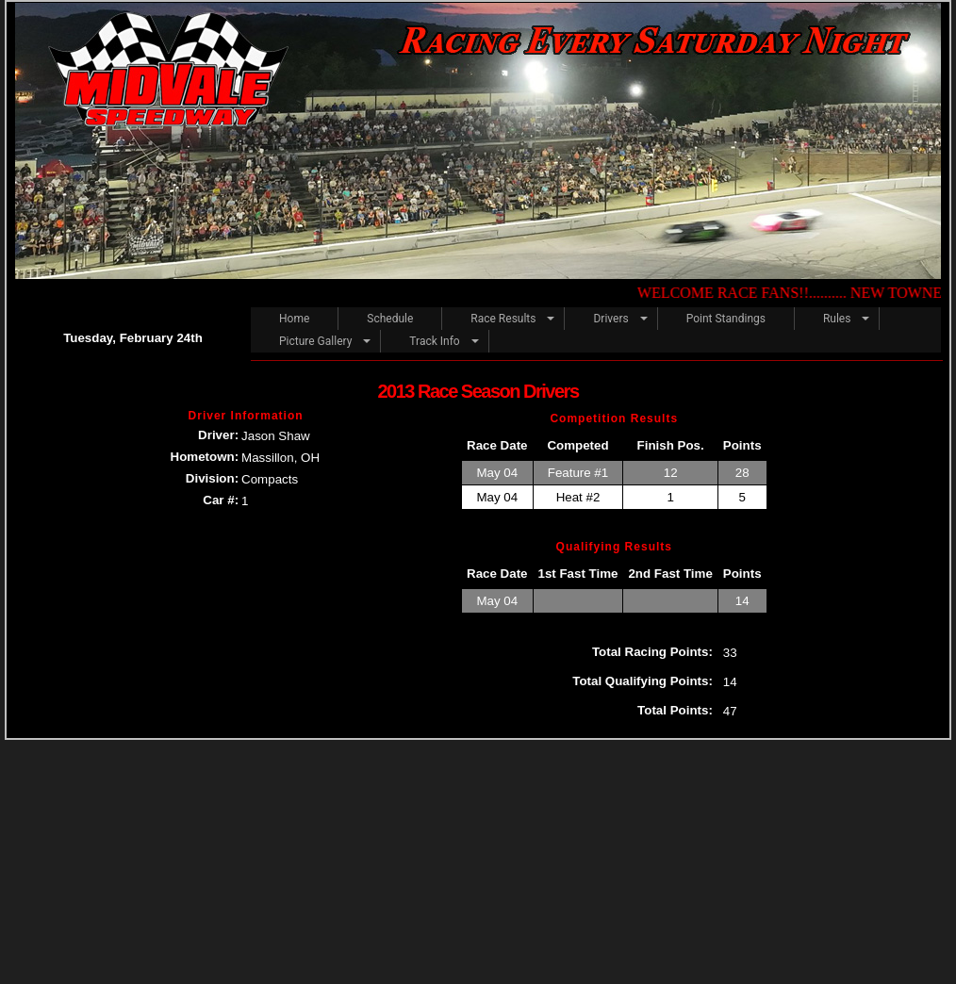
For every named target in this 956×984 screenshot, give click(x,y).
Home (294, 318)
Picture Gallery (315, 341)
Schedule (390, 318)
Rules (836, 318)
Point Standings (726, 318)
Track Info (434, 341)
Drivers (610, 318)
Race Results (503, 318)
